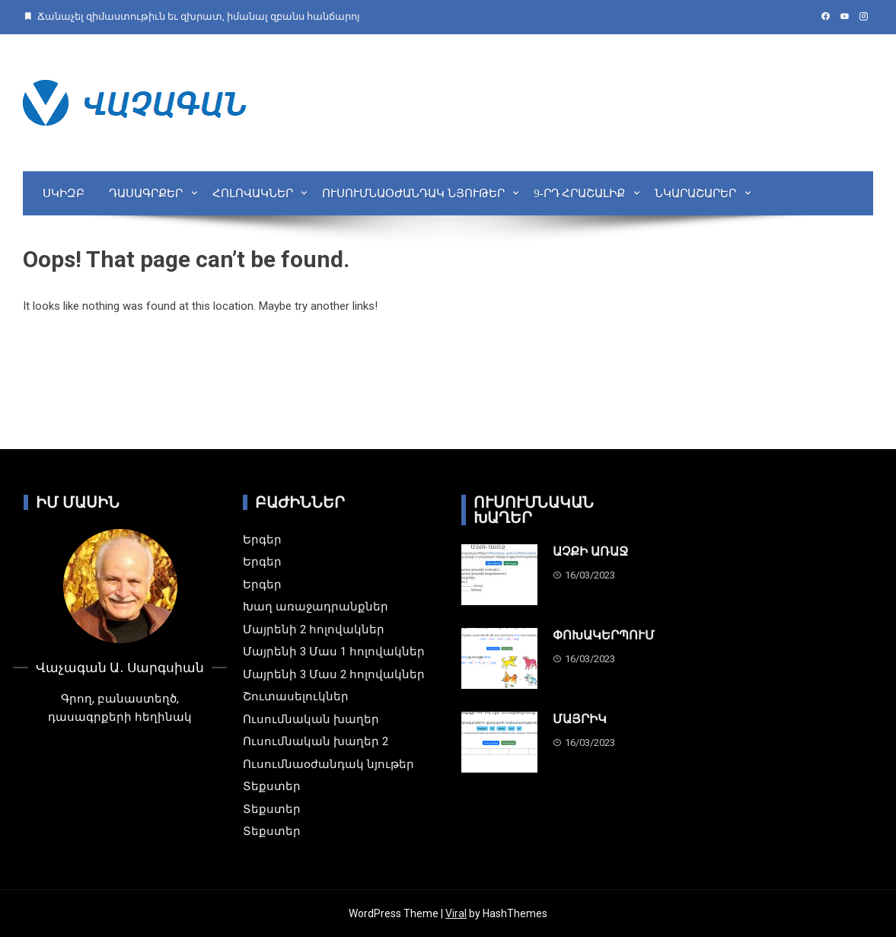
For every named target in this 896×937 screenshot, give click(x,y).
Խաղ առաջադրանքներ (315, 607)
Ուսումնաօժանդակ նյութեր (413, 193)
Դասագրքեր (146, 193)
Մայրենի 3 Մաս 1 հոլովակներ (334, 651)
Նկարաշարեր (695, 193)
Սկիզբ (63, 193)
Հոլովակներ (252, 193)
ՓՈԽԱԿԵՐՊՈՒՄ (604, 635)
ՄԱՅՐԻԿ (580, 719)
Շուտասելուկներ (296, 696)
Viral (456, 913)
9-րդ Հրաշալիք (579, 193)
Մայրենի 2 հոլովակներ (313, 629)
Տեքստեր (272, 786)
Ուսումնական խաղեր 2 (315, 741)
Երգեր (262, 540)
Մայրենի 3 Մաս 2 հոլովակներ (334, 674)
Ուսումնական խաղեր (311, 719)
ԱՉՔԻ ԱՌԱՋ (590, 551)
